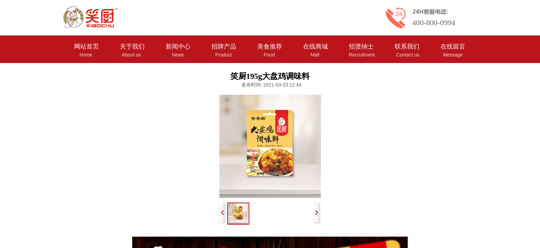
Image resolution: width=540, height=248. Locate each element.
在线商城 (315, 46)
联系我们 (407, 46)
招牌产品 (223, 46)
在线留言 (452, 46)
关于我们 (132, 46)
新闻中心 (178, 46)
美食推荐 (269, 46)
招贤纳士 (361, 46)
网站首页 (86, 46)
